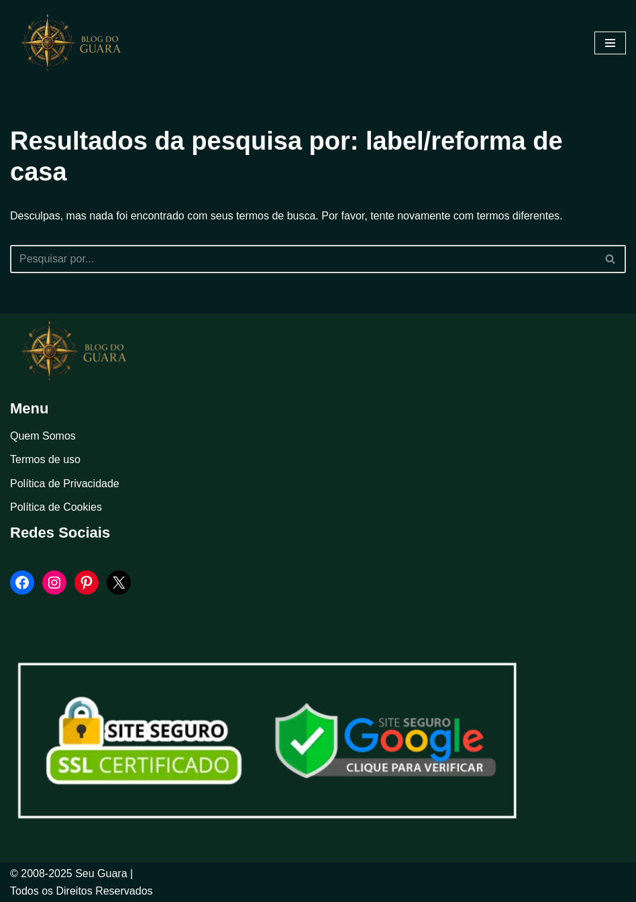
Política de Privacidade (64, 483)
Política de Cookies (56, 507)
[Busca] (303, 259)
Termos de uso (45, 459)
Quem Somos (43, 436)
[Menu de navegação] (610, 43)
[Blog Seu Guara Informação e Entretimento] (77, 43)
